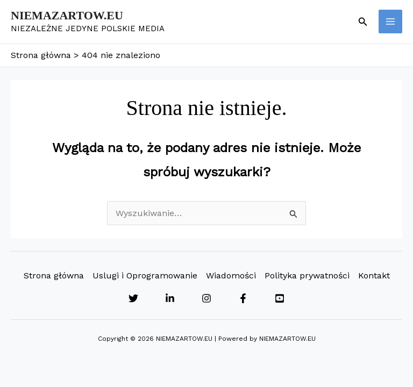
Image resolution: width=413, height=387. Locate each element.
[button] (363, 21)
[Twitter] (133, 298)
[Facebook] (243, 298)
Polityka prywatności (307, 275)
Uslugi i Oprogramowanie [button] (144, 275)
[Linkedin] (170, 298)
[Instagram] (206, 298)
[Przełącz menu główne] (390, 21)
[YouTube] (279, 298)
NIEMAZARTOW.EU (67, 15)
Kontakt (374, 275)
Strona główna (54, 275)
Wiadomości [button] (231, 275)
